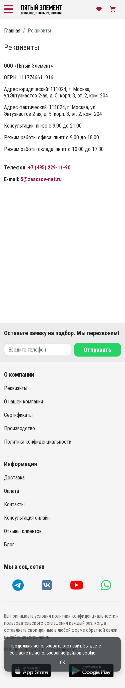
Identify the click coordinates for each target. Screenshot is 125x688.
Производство (19, 428)
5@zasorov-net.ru (41, 179)
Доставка (14, 477)
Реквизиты (15, 388)
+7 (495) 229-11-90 (49, 167)
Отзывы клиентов (23, 531)
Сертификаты (18, 415)
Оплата (11, 491)
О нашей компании (23, 401)
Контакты (14, 504)
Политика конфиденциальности (37, 442)
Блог (9, 544)
